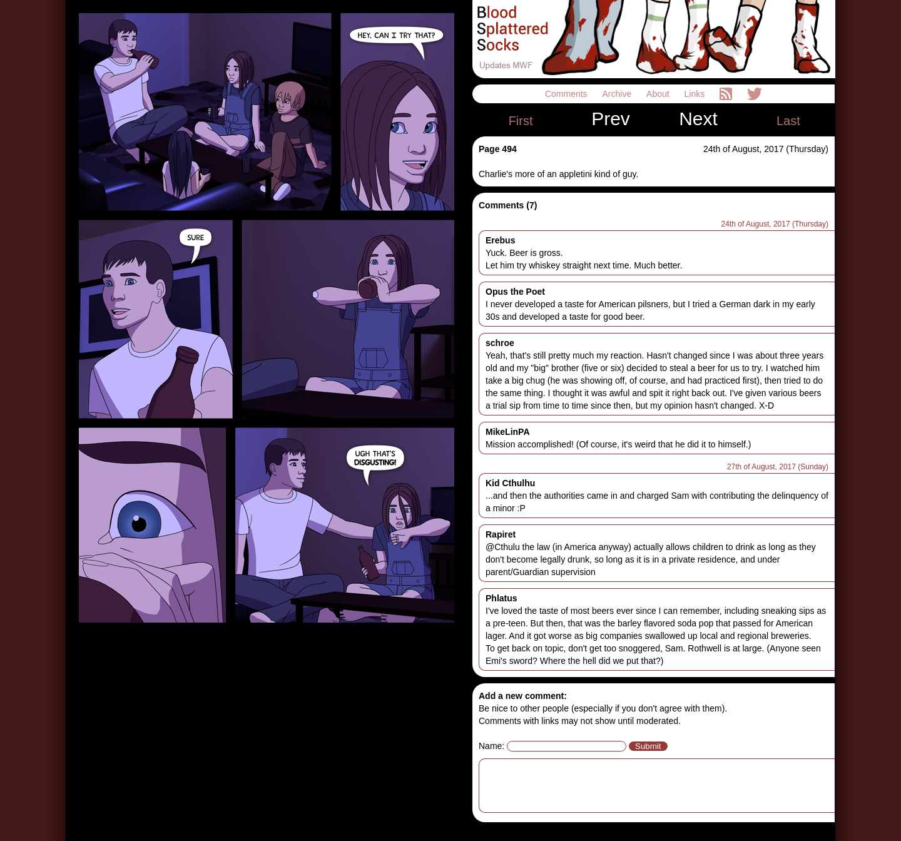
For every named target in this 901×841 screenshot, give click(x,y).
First (521, 121)
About (658, 94)
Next (698, 119)
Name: (491, 746)
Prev (610, 119)
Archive (618, 94)
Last (788, 121)
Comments (567, 94)
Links (696, 94)
